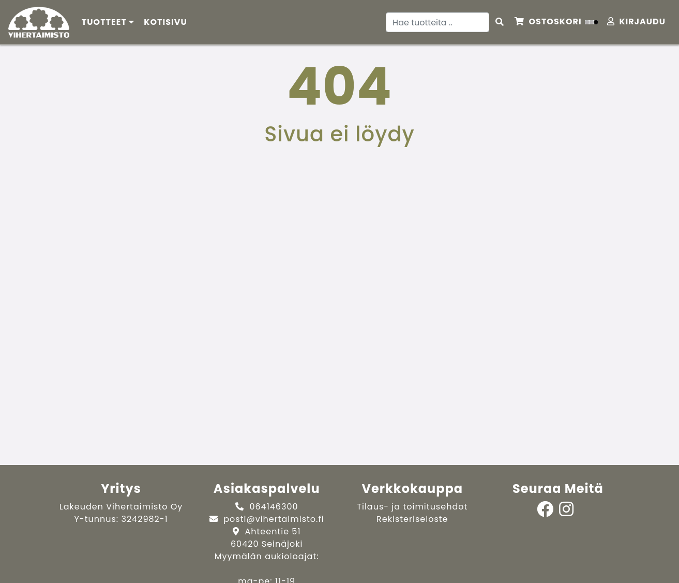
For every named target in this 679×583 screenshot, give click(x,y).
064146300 (273, 507)
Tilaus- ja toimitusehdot (412, 507)
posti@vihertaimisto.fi (273, 519)
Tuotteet (108, 22)
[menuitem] (166, 22)
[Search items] (499, 22)
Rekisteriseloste (412, 519)
